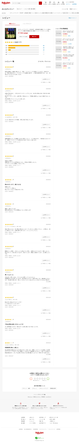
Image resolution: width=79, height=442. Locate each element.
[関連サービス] (73, 9)
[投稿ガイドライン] (37, 396)
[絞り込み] (48, 61)
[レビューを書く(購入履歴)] (29, 9)
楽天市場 (4, 13)
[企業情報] (21, 429)
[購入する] (34, 36)
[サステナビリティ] (43, 429)
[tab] (12, 23)
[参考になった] (46, 79)
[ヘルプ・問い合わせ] (54, 423)
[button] (50, 3)
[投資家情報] (35, 429)
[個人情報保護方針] (28, 429)
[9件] (43, 45)
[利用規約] (43, 396)
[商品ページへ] (73, 18)
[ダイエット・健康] (26, 388)
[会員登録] (74, 4)
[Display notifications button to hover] (46, 3)
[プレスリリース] (51, 429)
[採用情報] (58, 429)
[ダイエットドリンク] (44, 388)
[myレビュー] (19, 9)
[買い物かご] (23, 419)
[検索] (40, 3)
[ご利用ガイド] (52, 421)
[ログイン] (68, 4)
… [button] (7, 13)
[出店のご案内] (52, 419)
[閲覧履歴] (54, 3)
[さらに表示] (48, 281)
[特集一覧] (41, 421)
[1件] (43, 50)
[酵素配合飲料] (53, 388)
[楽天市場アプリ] (42, 423)
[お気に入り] (58, 3)
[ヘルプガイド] (48, 396)
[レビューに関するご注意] (39, 394)
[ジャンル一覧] (65, 9)
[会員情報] (23, 417)
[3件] (43, 47)
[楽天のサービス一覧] (54, 417)
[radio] (35, 378)
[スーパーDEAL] (32, 423)
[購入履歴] (63, 3)
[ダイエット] (34, 388)
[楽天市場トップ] (42, 417)
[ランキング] (31, 421)
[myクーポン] (31, 419)
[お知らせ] (50, 3)
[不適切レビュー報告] (46, 82)
